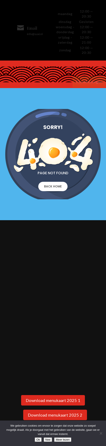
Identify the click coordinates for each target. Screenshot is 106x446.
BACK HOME (53, 186)
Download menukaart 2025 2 (55, 414)
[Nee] (101, 433)
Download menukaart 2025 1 (53, 400)
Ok (38, 439)
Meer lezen (63, 439)
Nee (47, 439)
